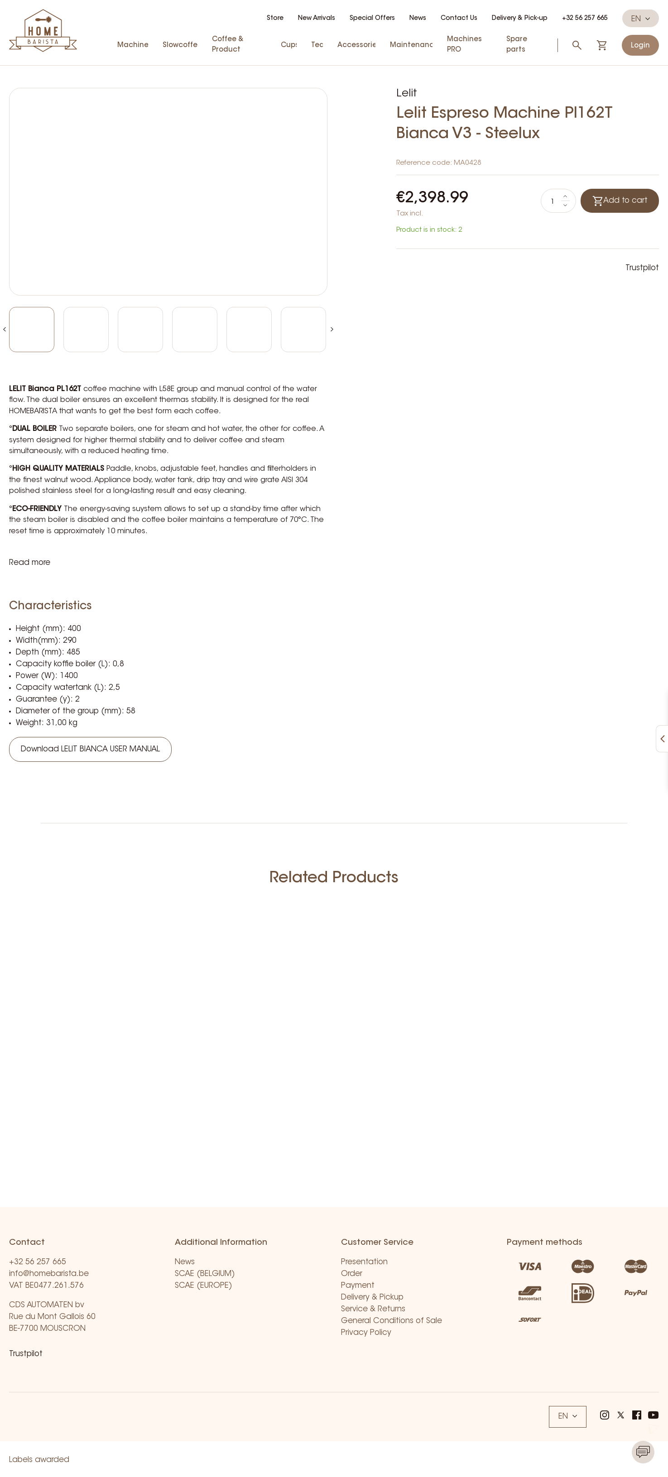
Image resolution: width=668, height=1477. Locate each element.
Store (275, 18)
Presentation (364, 1262)
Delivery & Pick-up (520, 18)
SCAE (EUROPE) (203, 1286)
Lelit (406, 93)
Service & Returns (373, 1309)
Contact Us (459, 18)
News (417, 18)
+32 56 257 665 (585, 18)
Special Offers (372, 18)
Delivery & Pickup (372, 1297)
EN (640, 19)
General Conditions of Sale (391, 1321)
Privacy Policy (366, 1333)
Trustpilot (642, 268)
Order (351, 1274)
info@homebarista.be (49, 1274)
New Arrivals (316, 18)
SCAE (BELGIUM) (205, 1274)
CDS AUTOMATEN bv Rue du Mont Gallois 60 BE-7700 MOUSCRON (52, 1317)
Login (640, 46)
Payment (358, 1286)
